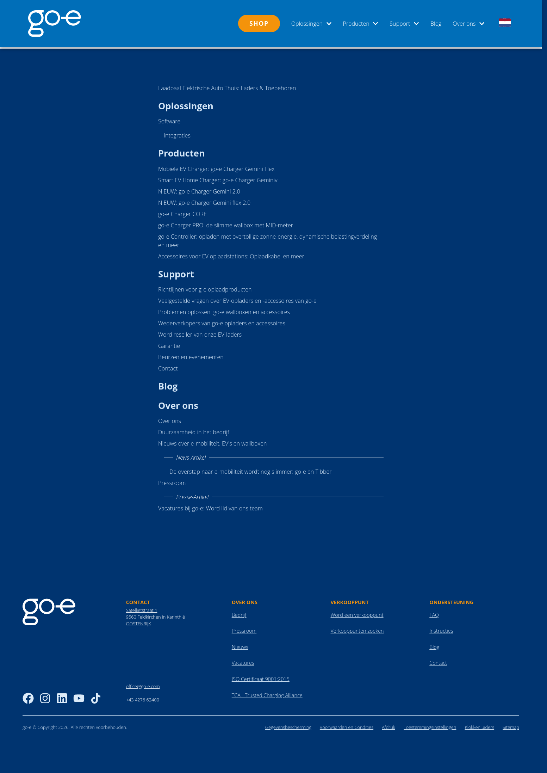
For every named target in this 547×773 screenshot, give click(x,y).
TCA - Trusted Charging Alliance (267, 693)
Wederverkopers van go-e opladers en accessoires (221, 321)
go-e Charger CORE (182, 212)
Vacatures (243, 661)
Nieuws (240, 645)
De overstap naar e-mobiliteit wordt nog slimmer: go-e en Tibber (250, 470)
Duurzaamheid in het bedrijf (193, 430)
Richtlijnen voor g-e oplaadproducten (204, 288)
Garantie (169, 344)
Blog (435, 23)
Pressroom (172, 481)
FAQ (434, 613)
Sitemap (511, 725)
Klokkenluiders (479, 725)
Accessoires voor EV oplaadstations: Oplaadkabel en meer (231, 254)
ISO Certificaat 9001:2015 (261, 677)
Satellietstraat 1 (141, 608)
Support (404, 23)
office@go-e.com (143, 684)
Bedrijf (239, 613)
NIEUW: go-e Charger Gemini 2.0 (199, 190)
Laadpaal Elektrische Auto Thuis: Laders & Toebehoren (227, 86)
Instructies (441, 629)
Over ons (469, 23)
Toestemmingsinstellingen (430, 725)
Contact (168, 366)
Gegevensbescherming (288, 725)
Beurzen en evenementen (191, 355)
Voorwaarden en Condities (346, 725)
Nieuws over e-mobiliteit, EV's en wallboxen (212, 442)
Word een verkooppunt (356, 613)
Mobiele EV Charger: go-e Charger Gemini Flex (216, 167)
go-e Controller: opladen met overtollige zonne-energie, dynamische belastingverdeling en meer (267, 239)
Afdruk (388, 725)
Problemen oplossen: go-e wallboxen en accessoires (224, 310)
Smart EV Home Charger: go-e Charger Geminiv (218, 178)
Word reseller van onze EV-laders (200, 333)
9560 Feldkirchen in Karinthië (155, 615)
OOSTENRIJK (138, 622)
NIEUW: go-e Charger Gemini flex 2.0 (204, 201)
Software (169, 119)
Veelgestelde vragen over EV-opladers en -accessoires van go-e (237, 299)
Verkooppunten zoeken (357, 629)
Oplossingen (311, 23)
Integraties (177, 133)
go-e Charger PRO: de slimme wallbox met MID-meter (225, 223)
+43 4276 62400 (142, 698)
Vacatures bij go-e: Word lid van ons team (210, 506)
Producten (361, 23)
